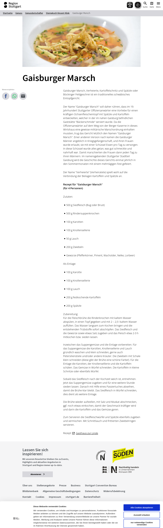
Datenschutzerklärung (56, 513)
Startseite (7, 13)
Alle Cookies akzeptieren (142, 491)
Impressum (38, 513)
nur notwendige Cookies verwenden (142, 507)
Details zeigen (135, 523)
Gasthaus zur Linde (87, 433)
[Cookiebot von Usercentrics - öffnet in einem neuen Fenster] (16, 523)
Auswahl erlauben (142, 499)
